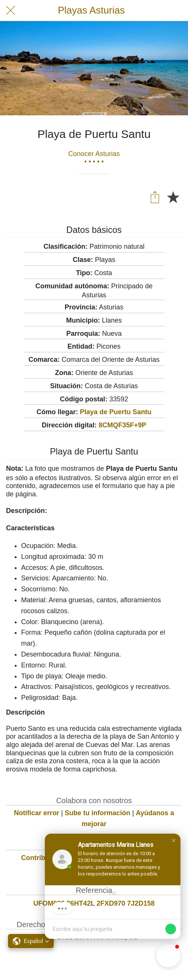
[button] (173, 840)
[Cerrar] (10, 10)
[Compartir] (155, 197)
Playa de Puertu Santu (115, 412)
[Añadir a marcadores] (173, 197)
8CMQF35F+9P (123, 425)
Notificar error (36, 813)
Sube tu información (97, 813)
